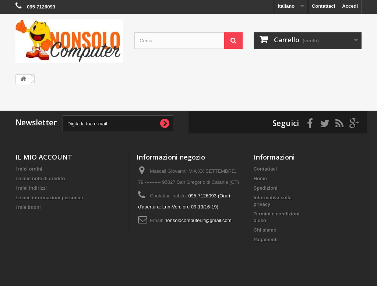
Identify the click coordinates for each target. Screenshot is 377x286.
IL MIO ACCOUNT (43, 157)
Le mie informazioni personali (49, 197)
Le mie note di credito (40, 178)
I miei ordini (28, 169)
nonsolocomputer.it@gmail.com (198, 220)
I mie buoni (28, 207)
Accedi (350, 6)
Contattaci (323, 6)
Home (260, 178)
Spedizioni (266, 188)
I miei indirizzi (31, 188)
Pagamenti (266, 239)
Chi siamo (265, 230)
